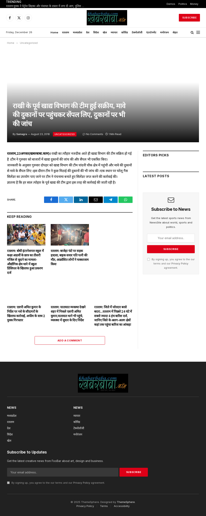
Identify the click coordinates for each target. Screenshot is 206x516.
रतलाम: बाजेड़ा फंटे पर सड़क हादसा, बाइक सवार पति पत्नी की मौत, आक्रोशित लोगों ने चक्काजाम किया (70, 257)
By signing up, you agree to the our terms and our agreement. (171, 263)
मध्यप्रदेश (77, 32)
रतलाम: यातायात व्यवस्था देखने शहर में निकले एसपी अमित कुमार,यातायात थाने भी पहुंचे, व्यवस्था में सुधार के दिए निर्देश (68, 313)
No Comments (93, 134)
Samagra (21, 134)
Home (54, 32)
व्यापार (114, 32)
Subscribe (189, 17)
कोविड (124, 32)
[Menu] (198, 32)
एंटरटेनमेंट (151, 32)
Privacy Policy (179, 263)
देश (88, 32)
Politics (182, 3)
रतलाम (65, 32)
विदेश (96, 32)
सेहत (175, 32)
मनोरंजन (164, 32)
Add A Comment (70, 340)
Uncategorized (65, 134)
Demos (171, 3)
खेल (105, 32)
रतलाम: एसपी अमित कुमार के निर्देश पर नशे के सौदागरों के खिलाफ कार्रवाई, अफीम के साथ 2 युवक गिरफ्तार (26, 313)
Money (194, 3)
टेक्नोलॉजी (137, 32)
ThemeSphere (126, 502)
